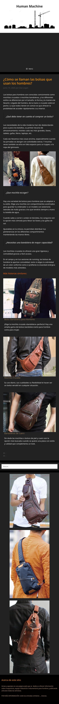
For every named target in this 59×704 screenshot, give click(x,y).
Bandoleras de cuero (14, 433)
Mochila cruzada (12, 377)
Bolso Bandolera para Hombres (19, 319)
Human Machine (29, 6)
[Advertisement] (29, 49)
